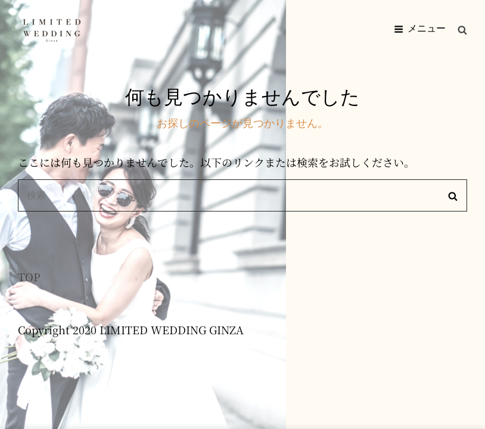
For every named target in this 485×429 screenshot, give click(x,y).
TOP (29, 276)
